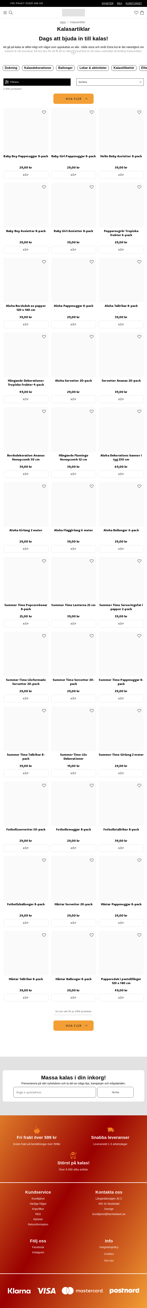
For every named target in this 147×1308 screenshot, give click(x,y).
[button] (110, 82)
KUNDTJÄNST (134, 3)
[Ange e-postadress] (54, 1092)
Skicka (115, 1092)
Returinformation (38, 1224)
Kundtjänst (38, 1198)
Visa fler (77, 99)
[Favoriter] (136, 13)
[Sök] (11, 13)
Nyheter (38, 1219)
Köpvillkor (38, 1208)
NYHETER (108, 3)
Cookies (109, 1253)
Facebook (38, 1247)
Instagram (38, 1252)
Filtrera (12, 82)
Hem (63, 22)
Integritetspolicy (108, 1247)
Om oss (109, 1260)
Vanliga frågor (38, 1203)
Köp (26, 175)
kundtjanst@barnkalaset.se (109, 1214)
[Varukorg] (142, 13)
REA (119, 3)
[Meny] (5, 13)
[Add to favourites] (44, 112)
